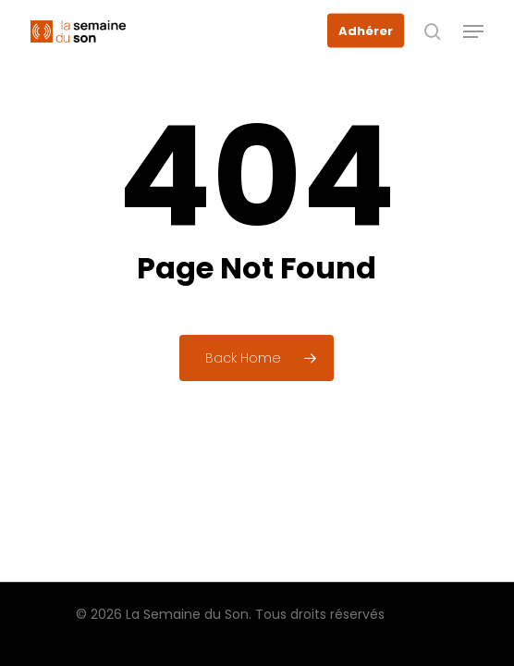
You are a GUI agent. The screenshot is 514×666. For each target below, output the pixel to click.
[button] (473, 31)
